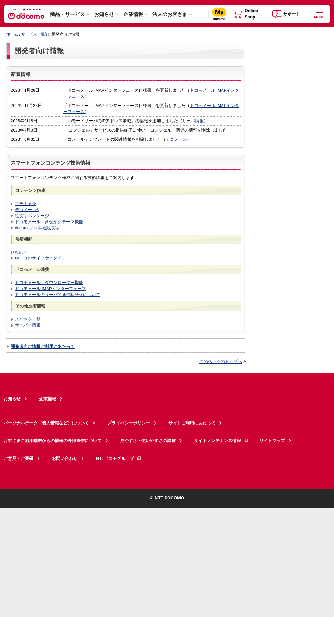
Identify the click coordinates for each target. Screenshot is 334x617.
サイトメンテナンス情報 (221, 441)
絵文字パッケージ (32, 215)
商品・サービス (67, 14)
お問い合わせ (64, 458)
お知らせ (104, 14)
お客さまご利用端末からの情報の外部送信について (53, 440)
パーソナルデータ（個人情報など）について (46, 422)
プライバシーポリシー (128, 422)
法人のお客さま (169, 14)
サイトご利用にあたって (191, 422)
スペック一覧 (28, 319)
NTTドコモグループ (119, 458)
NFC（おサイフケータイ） (40, 258)
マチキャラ (25, 203)
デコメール (176, 139)
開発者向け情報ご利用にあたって (43, 346)
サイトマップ (272, 440)
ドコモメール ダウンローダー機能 (49, 282)
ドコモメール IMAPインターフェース (50, 288)
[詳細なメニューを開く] (319, 13)
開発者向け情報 (39, 51)
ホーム (12, 34)
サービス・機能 (35, 34)
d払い (20, 252)
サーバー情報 (28, 325)
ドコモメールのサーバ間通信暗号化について (57, 294)
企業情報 (133, 14)
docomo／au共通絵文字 (37, 227)
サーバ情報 (193, 120)
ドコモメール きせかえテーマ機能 (49, 221)
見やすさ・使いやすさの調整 (148, 440)
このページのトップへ (220, 361)
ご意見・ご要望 (18, 458)
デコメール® (27, 209)
